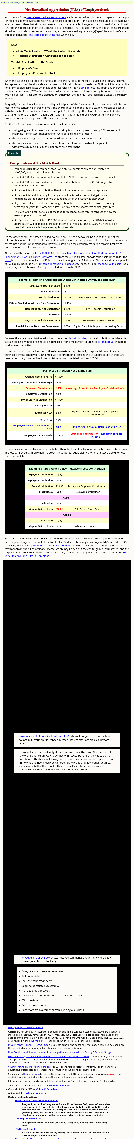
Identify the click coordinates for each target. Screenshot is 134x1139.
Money (16, 2)
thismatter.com (31, 1061)
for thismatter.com (25, 1015)
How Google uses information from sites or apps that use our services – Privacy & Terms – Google (60, 1040)
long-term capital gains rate (44, 34)
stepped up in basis (109, 264)
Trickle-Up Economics (26, 1117)
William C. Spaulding (59, 1073)
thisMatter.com (7, 2)
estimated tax (106, 341)
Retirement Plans (32, 2)
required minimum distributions (52, 545)
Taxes (22, 2)
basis (8, 260)
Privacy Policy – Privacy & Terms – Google (30, 1032)
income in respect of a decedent (59, 264)
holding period (85, 87)
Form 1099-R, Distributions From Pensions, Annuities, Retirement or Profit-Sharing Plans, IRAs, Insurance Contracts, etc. (64, 255)
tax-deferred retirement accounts (46, 17)
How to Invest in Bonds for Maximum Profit (44, 730)
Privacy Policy (36, 1028)
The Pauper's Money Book (34, 945)
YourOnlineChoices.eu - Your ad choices (29, 1054)
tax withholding (78, 338)
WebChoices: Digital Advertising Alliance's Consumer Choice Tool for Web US (48, 1044)
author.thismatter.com (36, 1081)
